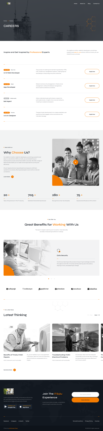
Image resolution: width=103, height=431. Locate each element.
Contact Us (96, 3)
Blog (89, 3)
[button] (48, 278)
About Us (82, 3)
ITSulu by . (11, 428)
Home (75, 3)
